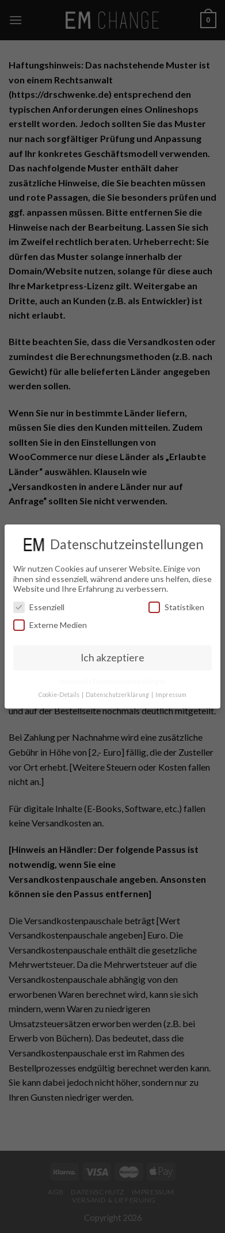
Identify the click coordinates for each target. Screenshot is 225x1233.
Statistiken (176, 607)
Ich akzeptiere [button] (112, 658)
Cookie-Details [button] (60, 694)
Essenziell (38, 607)
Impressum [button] (170, 694)
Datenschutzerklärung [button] (118, 694)
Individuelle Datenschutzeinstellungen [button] (112, 681)
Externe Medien (50, 624)
